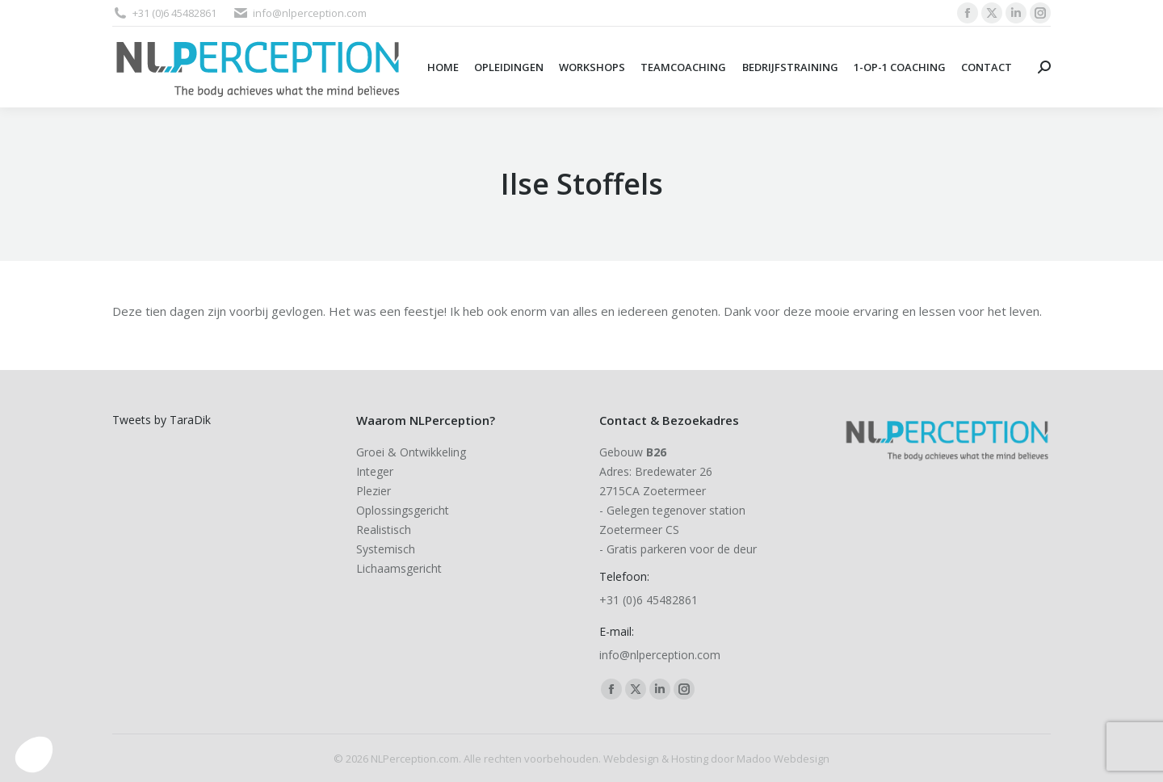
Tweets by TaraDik (161, 419)
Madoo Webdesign (783, 758)
